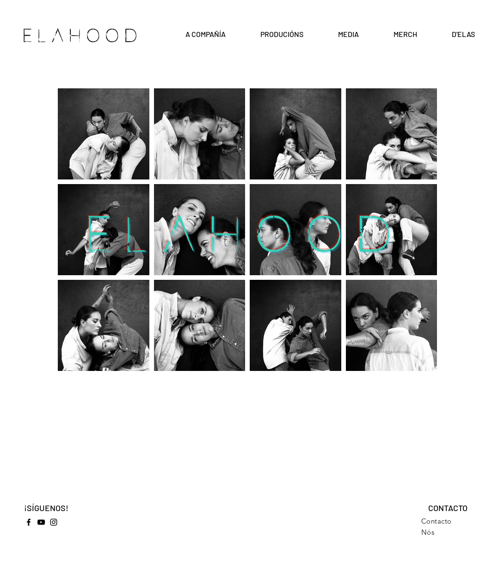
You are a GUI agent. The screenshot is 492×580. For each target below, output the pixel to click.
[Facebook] (28, 522)
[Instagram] (53, 522)
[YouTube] (41, 522)
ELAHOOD (81, 36)
